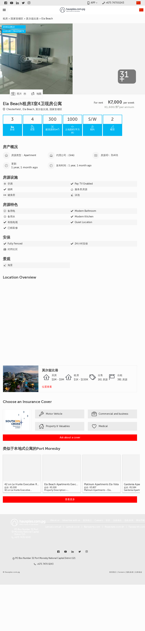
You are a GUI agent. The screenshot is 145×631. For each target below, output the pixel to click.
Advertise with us (71, 520)
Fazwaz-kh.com (137, 527)
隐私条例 (129, 520)
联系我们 (87, 520)
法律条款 (117, 520)
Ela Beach (47, 18)
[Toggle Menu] (4, 10)
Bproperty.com (92, 527)
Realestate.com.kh (114, 527)
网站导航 (140, 520)
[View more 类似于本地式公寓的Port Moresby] (70, 499)
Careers (99, 520)
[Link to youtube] (12, 3)
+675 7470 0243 (22, 537)
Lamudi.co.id (72, 527)
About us (54, 520)
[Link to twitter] (23, 3)
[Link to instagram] (29, 3)
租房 (5, 18)
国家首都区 (17, 18)
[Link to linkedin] (17, 3)
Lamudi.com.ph (53, 527)
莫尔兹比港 (32, 18)
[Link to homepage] (72, 10)
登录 (108, 520)
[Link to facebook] (6, 3)
